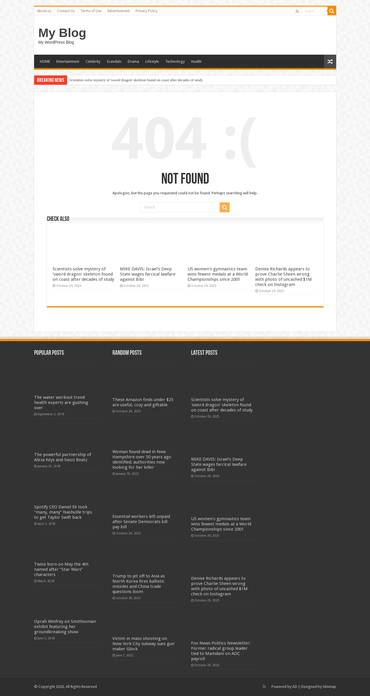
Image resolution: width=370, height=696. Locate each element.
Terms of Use (90, 11)
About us (44, 11)
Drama (133, 61)
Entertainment (67, 61)
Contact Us (66, 11)
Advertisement (118, 11)
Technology (175, 61)
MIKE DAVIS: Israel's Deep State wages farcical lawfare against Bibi (147, 274)
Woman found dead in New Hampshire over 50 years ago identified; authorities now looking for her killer (141, 459)
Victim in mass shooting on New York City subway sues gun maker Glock (143, 643)
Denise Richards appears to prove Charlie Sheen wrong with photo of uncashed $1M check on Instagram (283, 276)
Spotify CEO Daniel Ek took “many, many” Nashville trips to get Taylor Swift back (63, 512)
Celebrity (93, 61)
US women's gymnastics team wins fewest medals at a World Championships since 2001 (218, 274)
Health (196, 61)
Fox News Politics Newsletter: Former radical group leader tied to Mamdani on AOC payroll (221, 650)
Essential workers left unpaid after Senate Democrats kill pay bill (141, 521)
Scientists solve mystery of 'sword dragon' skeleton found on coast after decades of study (136, 80)
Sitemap (329, 686)
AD (294, 686)
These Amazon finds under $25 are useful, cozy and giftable (142, 402)
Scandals (114, 61)
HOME (45, 61)
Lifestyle (152, 61)
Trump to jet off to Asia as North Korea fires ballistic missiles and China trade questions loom (138, 583)
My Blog (62, 33)
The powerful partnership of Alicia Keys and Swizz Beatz (62, 457)
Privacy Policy (147, 11)
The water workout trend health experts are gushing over (61, 402)
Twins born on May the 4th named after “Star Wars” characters (61, 569)
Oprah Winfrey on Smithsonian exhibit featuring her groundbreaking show (65, 626)
